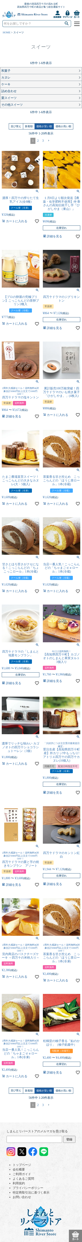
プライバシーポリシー (28, 1188)
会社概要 (19, 1169)
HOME (6, 32)
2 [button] (38, 140)
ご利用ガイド (22, 1174)
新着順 (29, 126)
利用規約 (19, 1183)
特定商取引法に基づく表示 (31, 1192)
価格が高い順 (63, 126)
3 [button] (43, 140)
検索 (66, 23)
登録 (69, 1139)
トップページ (22, 1165)
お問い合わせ (22, 1197)
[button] (48, 141)
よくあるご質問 (23, 1178)
